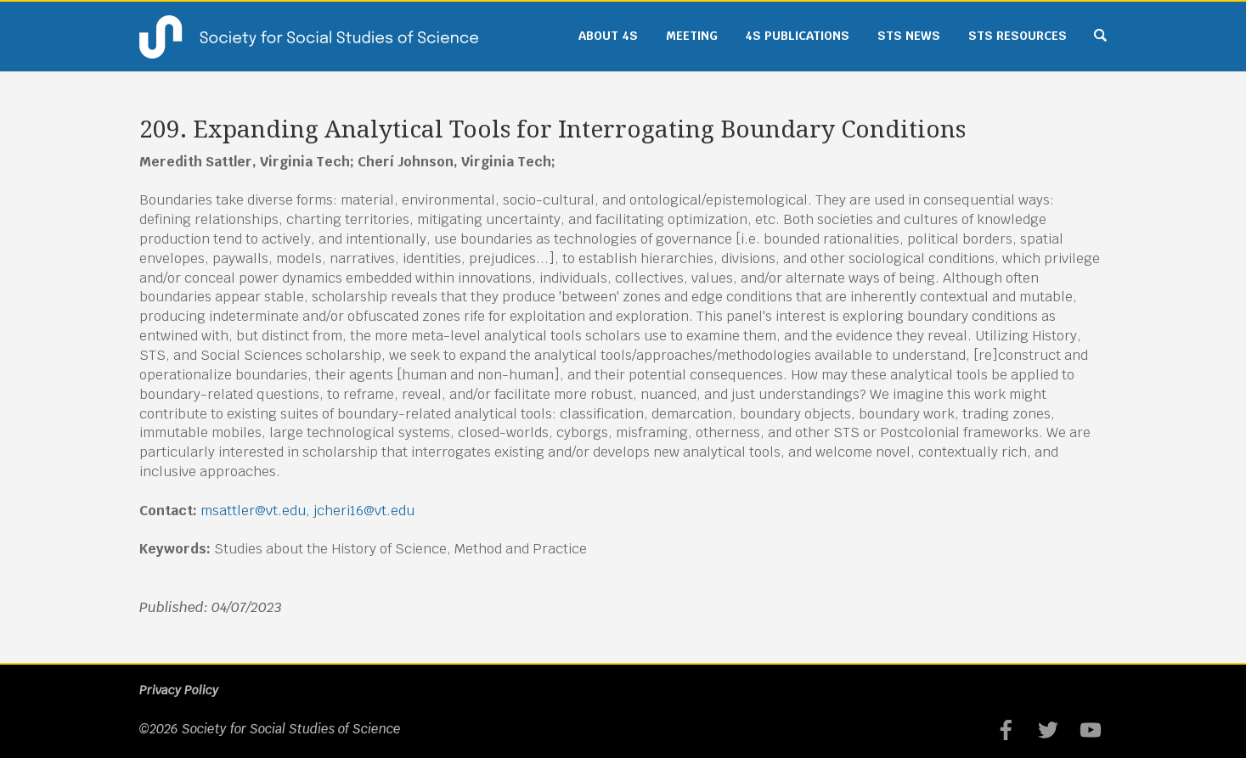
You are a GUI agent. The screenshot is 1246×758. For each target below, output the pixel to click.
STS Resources (1017, 35)
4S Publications (797, 35)
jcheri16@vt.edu (363, 510)
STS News (908, 35)
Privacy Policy (178, 690)
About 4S (608, 35)
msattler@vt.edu (253, 510)
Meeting (692, 35)
